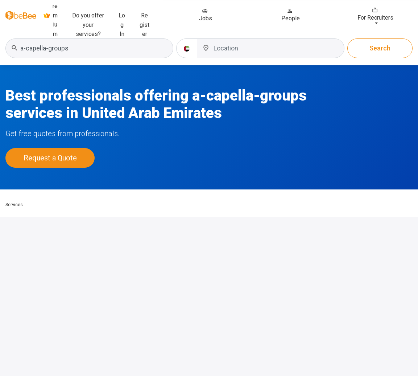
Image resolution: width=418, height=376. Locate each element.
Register (144, 19)
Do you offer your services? (88, 19)
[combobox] (89, 48)
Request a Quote (50, 158)
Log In (122, 19)
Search (379, 48)
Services (14, 204)
